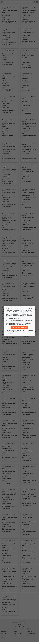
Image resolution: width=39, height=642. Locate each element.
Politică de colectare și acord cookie (17, 331)
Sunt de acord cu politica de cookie (19, 327)
